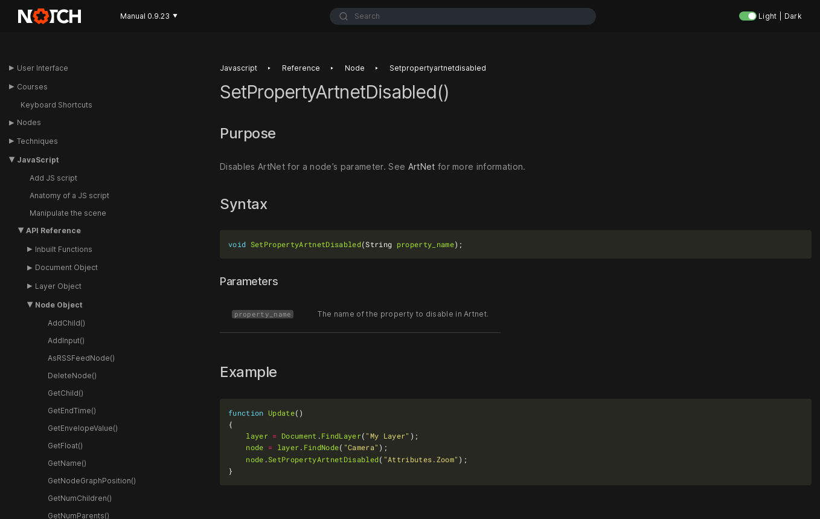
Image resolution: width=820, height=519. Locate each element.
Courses (32, 86)
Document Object (66, 267)
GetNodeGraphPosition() (92, 480)
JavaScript (38, 159)
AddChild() (66, 322)
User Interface (42, 68)
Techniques (37, 141)
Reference (301, 68)
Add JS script (53, 177)
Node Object (59, 304)
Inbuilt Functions (63, 249)
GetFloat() (65, 445)
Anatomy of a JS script (69, 195)
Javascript (238, 68)
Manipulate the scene (68, 213)
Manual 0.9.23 (149, 16)
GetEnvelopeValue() (83, 428)
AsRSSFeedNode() (81, 358)
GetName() (67, 463)
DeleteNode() (72, 375)
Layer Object (58, 286)
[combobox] (463, 16)
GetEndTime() (72, 410)
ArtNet (421, 166)
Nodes (29, 122)
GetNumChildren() (80, 498)
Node (355, 68)
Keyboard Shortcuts (56, 104)
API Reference (53, 230)
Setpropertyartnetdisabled (437, 68)
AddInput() (66, 340)
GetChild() (65, 393)
